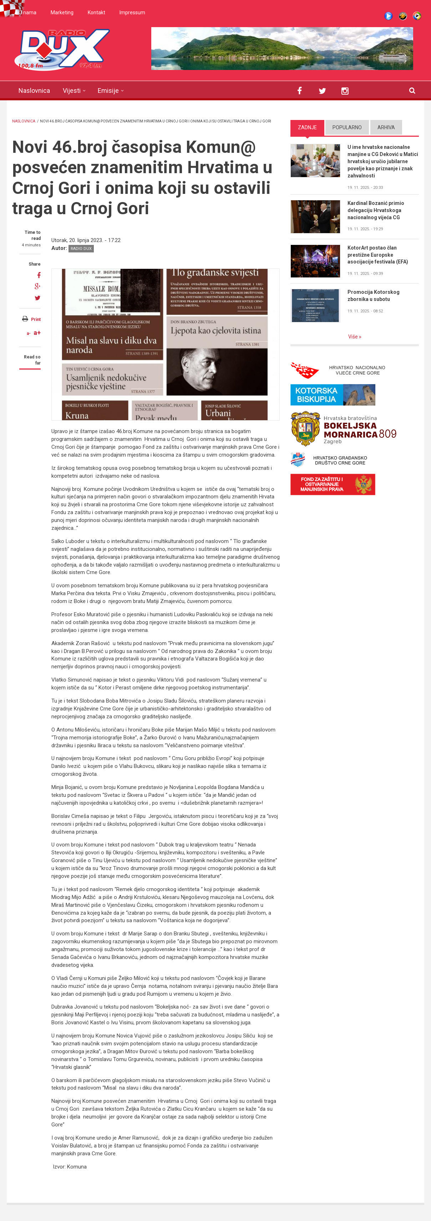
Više (353, 337)
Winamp (403, 16)
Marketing (62, 12)
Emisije (108, 90)
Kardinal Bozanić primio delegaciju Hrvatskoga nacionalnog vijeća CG (376, 210)
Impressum (132, 12)
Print (36, 319)
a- (29, 333)
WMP (417, 16)
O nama (27, 12)
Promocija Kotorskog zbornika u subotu (374, 295)
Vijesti (72, 90)
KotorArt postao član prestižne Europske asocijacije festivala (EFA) (378, 255)
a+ (37, 332)
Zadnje (307, 127)
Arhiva (386, 127)
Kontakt (96, 12)
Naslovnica (34, 90)
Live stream (388, 16)
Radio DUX (81, 248)
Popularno (347, 127)
